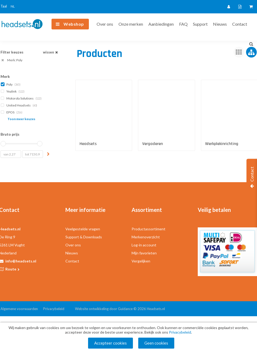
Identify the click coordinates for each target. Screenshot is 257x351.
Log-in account (144, 245)
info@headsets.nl (20, 261)
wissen (51, 52)
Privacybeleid (53, 309)
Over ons (105, 23)
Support (200, 23)
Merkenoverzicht (146, 237)
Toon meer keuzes (21, 119)
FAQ (183, 23)
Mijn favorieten (144, 253)
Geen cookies (156, 343)
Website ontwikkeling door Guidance (104, 309)
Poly (11, 84)
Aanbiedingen (161, 23)
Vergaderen (152, 144)
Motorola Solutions (22, 98)
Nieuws (220, 23)
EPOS (12, 112)
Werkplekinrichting (221, 144)
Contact (239, 23)
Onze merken (130, 23)
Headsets (88, 144)
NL (13, 6)
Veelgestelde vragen (82, 229)
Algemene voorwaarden (19, 309)
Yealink (13, 91)
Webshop (74, 23)
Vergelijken (141, 261)
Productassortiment (148, 229)
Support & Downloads (83, 237)
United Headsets (19, 105)
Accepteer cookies (110, 343)
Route (13, 269)
